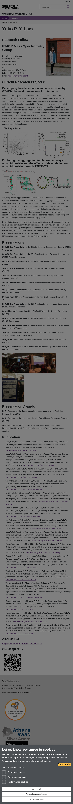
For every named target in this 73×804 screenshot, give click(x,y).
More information (36, 799)
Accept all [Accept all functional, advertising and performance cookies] (36, 789)
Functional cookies (13, 772)
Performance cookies (15, 782)
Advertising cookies (14, 777)
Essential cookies (13, 767)
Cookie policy (64, 764)
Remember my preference (36, 794)
